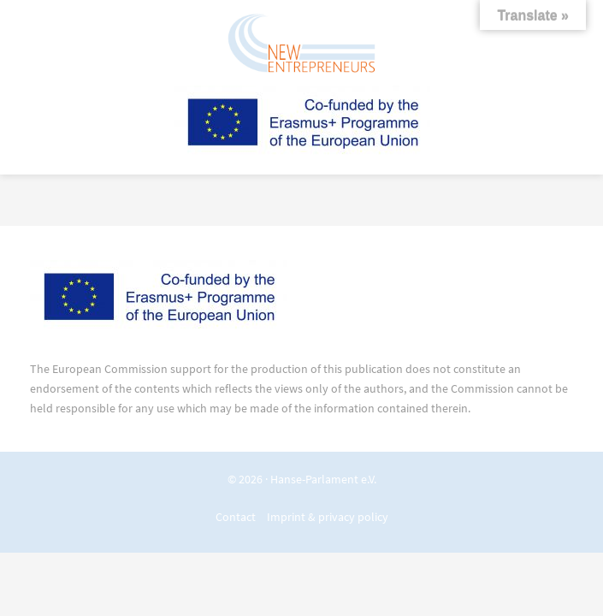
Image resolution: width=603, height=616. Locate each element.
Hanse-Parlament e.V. (323, 479)
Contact (236, 516)
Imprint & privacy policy (327, 516)
